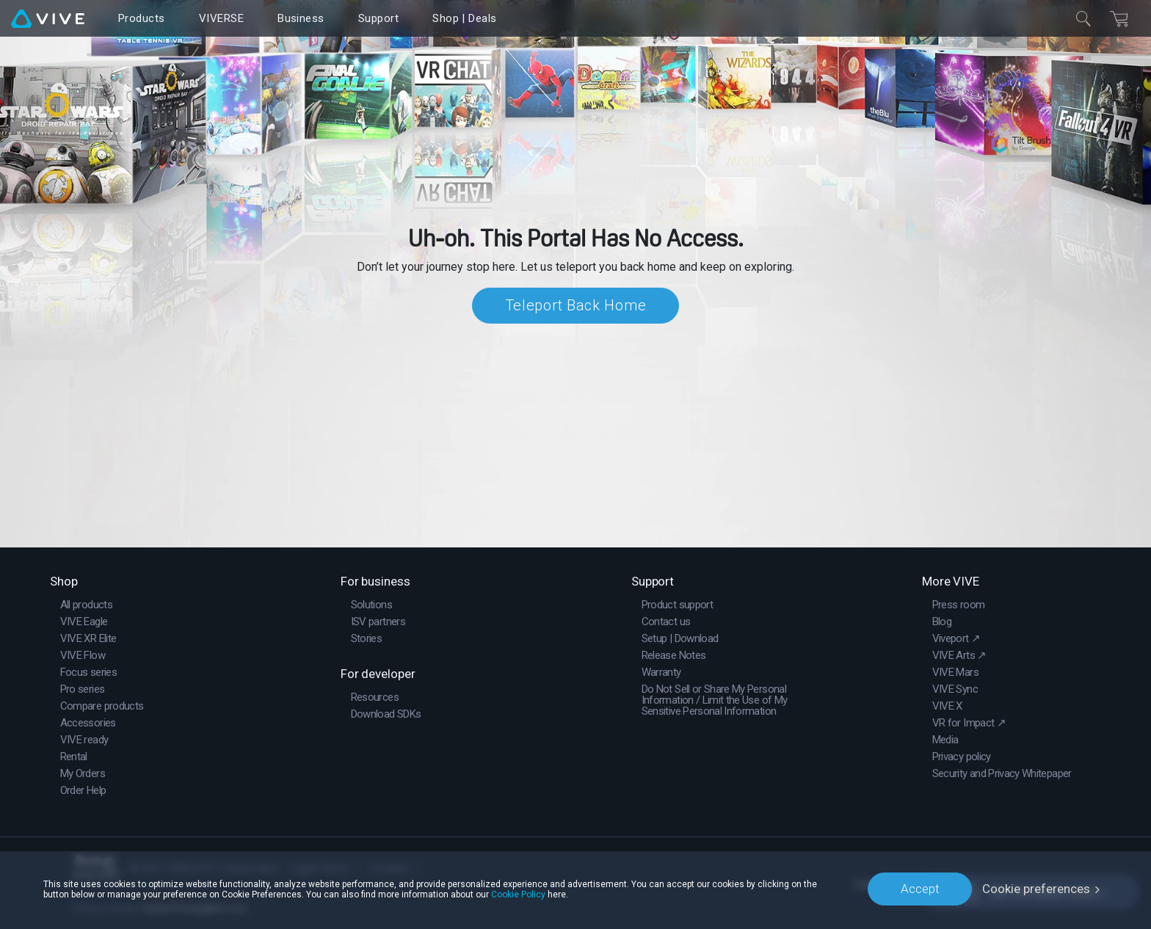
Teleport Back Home (576, 305)
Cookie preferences (1036, 888)
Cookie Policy (518, 894)
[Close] (1083, 18)
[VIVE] (47, 18)
